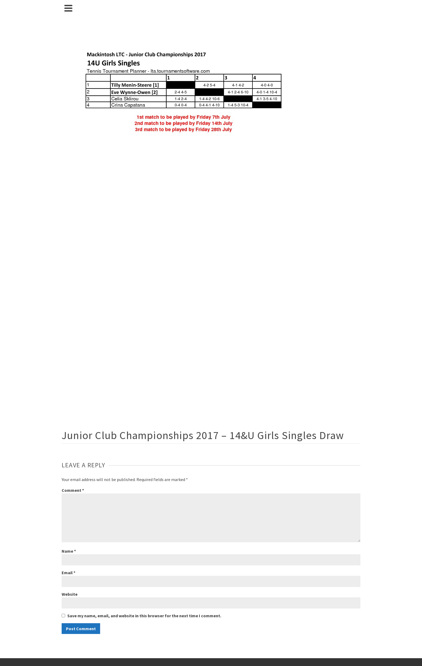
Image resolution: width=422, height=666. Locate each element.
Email (68, 572)
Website (70, 594)
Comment (73, 490)
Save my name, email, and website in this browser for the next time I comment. (144, 615)
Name (69, 551)
